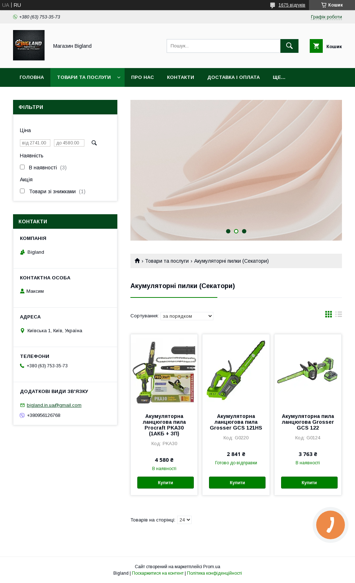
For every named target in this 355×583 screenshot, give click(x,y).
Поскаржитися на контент (158, 573)
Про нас (142, 77)
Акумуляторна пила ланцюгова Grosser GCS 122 (308, 422)
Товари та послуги (84, 77)
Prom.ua (211, 566)
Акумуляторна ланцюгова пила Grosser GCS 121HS (236, 422)
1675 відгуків (292, 5)
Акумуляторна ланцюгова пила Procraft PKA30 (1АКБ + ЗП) (164, 424)
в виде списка (338, 316)
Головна (32, 77)
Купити (165, 482)
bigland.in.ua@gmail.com (54, 405)
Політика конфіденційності (214, 573)
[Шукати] (289, 46)
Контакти (180, 77)
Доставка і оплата (233, 77)
